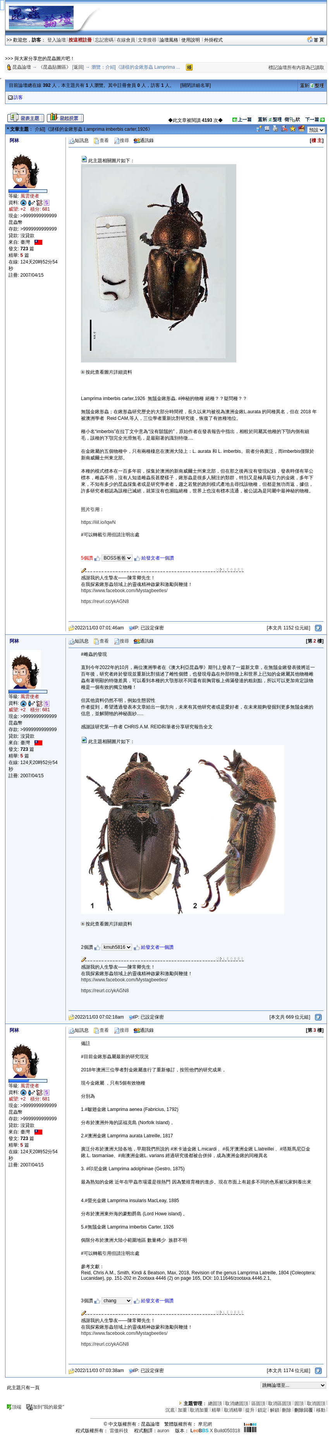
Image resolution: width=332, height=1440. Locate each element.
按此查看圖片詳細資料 (106, 372)
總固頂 (215, 1403)
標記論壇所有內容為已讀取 (296, 67)
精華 (216, 1410)
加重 (182, 1410)
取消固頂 (316, 1403)
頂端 (13, 1407)
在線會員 (126, 40)
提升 (250, 1410)
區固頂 (258, 1403)
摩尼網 (205, 1424)
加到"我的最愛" (45, 1407)
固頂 (299, 1403)
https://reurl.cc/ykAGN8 (105, 601)
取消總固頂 (236, 1403)
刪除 (286, 1410)
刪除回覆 (303, 1410)
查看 (101, 140)
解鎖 (274, 1410)
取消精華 (233, 1410)
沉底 (170, 1410)
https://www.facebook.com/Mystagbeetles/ (124, 590)
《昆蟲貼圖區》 (54, 67)
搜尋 (121, 140)
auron (163, 1430)
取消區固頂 (279, 1403)
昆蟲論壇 (21, 67)
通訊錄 (144, 140)
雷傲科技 (119, 1430)
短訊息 (79, 140)
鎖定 (262, 1410)
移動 (320, 1410)
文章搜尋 (147, 40)
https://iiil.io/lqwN (98, 522)
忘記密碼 (104, 40)
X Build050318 (215, 1430)
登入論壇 (56, 40)
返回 (78, 67)
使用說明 (191, 40)
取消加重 (199, 1410)
